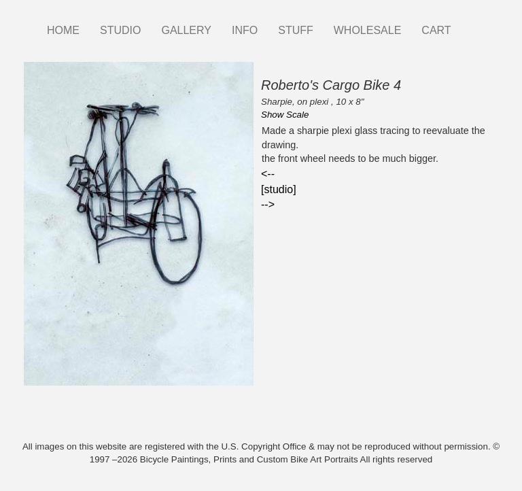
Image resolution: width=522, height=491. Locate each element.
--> (268, 204)
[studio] (278, 189)
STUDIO (120, 30)
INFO (245, 30)
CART (436, 30)
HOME (63, 30)
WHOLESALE (368, 30)
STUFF (295, 30)
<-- (268, 174)
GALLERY (186, 30)
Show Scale (285, 114)
